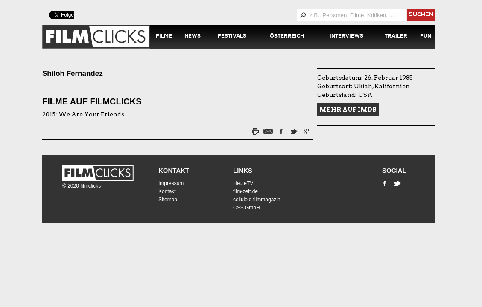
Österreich (287, 36)
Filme (164, 36)
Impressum (171, 183)
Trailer (396, 36)
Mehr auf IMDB (348, 109)
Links (242, 170)
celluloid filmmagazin (256, 200)
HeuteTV (243, 183)
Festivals (232, 36)
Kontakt (173, 170)
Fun (425, 36)
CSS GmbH (246, 208)
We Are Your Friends (91, 114)
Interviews (346, 36)
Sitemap (167, 200)
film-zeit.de (245, 191)
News (192, 36)
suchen (421, 15)
